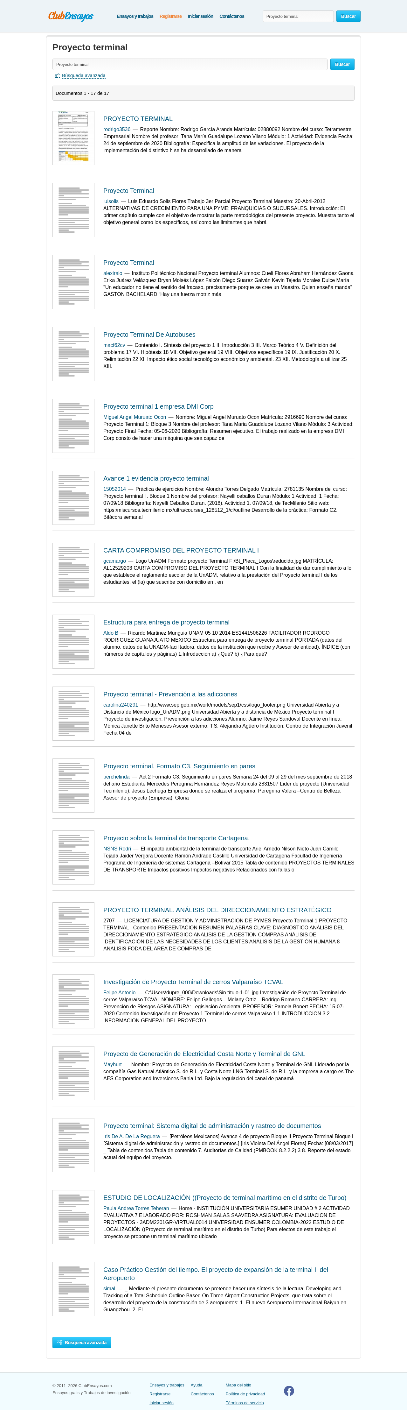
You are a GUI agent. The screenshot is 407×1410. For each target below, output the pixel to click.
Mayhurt (112, 1064)
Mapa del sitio (238, 1385)
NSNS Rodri (117, 848)
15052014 (114, 489)
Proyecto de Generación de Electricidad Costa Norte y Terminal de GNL (204, 1053)
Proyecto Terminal (128, 190)
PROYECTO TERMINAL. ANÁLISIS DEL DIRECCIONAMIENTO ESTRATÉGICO (217, 909)
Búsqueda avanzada (82, 1342)
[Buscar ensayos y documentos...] (298, 16)
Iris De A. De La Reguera (131, 1136)
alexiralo (112, 273)
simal (109, 1288)
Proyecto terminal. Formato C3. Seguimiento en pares (179, 766)
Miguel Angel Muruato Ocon (134, 417)
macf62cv (114, 345)
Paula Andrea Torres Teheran (136, 1208)
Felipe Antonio (119, 992)
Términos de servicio (245, 1402)
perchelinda (116, 776)
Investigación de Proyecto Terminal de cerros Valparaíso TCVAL (193, 981)
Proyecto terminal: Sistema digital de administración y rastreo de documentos (212, 1125)
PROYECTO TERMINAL (138, 118)
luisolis (111, 201)
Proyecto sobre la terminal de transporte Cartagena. (176, 838)
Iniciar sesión (200, 16)
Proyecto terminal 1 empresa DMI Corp (158, 406)
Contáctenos (231, 16)
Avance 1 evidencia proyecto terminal (156, 478)
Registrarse (171, 16)
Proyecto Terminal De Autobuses (149, 334)
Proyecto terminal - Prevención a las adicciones (170, 694)
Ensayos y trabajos (135, 16)
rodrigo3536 (116, 129)
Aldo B (110, 633)
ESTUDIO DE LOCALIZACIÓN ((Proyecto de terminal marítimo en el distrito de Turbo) (225, 1197)
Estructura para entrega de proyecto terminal (166, 622)
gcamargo (114, 561)
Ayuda (197, 1385)
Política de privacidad (245, 1394)
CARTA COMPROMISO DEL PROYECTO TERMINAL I (181, 550)
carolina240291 (120, 705)
